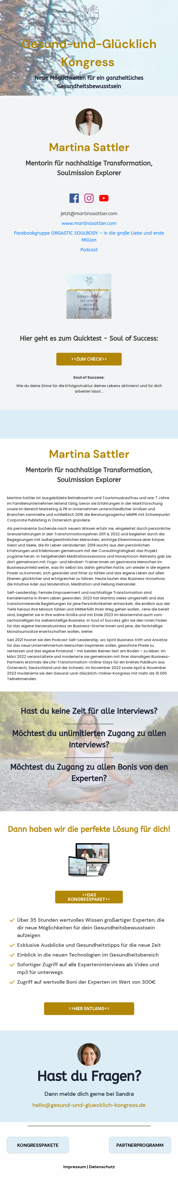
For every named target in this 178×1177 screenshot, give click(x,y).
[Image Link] (89, 296)
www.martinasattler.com (89, 223)
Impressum (74, 1167)
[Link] (74, 198)
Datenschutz (102, 1167)
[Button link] (89, 359)
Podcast (89, 249)
